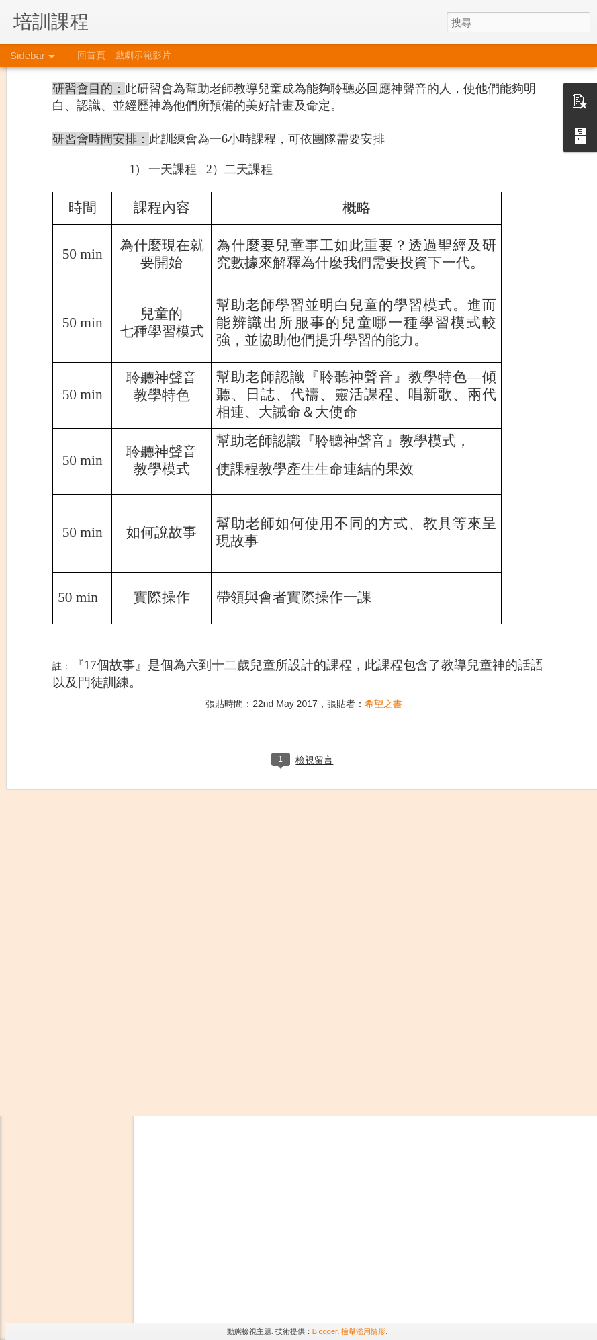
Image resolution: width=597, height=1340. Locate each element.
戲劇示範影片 (143, 55)
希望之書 (383, 504)
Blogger (324, 1331)
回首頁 (91, 55)
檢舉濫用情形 (363, 1331)
